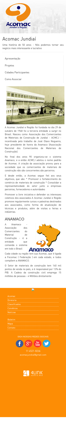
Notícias (12, 312)
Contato (11, 328)
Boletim (11, 320)
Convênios (13, 308)
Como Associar (13, 79)
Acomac (11, 296)
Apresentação (12, 58)
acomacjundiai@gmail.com (33, 355)
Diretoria (12, 300)
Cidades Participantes (17, 72)
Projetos (9, 65)
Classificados (14, 304)
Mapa (10, 324)
